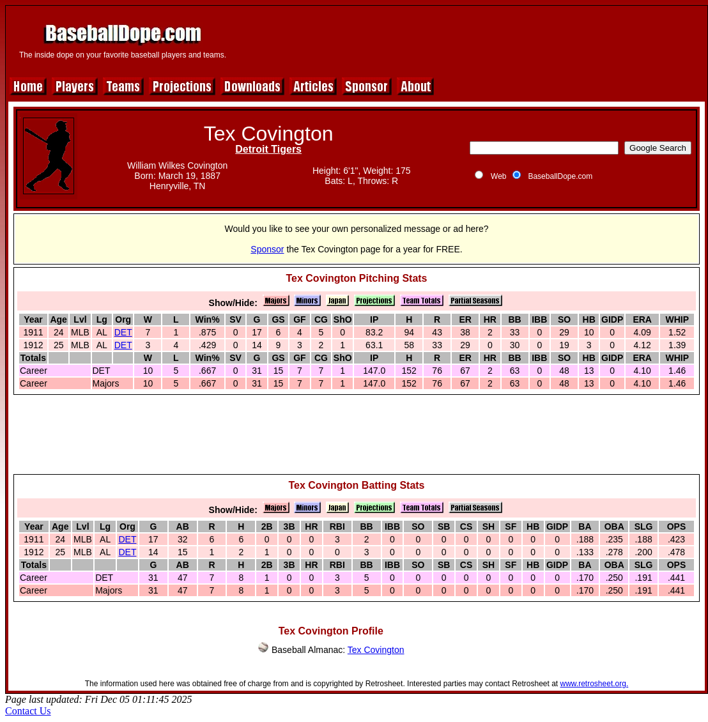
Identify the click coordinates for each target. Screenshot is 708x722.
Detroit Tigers (268, 149)
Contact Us (28, 710)
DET (123, 332)
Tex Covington (376, 650)
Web (498, 176)
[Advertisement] (469, 39)
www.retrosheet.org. (594, 683)
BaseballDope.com (560, 176)
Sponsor (267, 249)
